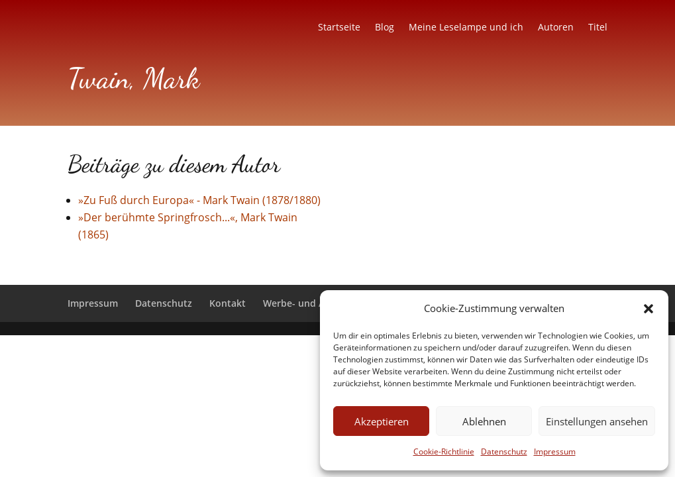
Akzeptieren (381, 421)
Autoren (556, 28)
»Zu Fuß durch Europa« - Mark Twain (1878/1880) (199, 200)
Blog (384, 28)
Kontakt (227, 303)
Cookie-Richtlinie (443, 451)
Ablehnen (484, 421)
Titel (597, 28)
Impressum (555, 451)
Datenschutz (504, 451)
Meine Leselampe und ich (466, 28)
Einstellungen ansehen (597, 421)
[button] (648, 308)
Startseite (339, 28)
